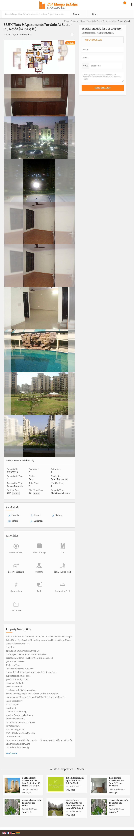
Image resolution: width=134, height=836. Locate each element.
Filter (94, 14)
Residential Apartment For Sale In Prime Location (116, 782)
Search (76, 14)
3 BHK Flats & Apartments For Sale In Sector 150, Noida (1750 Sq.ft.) (31, 782)
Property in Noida (78, 21)
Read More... (12, 753)
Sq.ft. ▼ (16, 493)
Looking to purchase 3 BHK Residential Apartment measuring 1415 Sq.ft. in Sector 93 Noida (103, 77)
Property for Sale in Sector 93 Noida (101, 21)
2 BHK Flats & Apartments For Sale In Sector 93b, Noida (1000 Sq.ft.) (75, 804)
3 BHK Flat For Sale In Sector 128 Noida (118, 803)
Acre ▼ (36, 493)
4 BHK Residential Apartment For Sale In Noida (75, 780)
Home (66, 21)
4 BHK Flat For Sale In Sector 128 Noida (31, 803)
